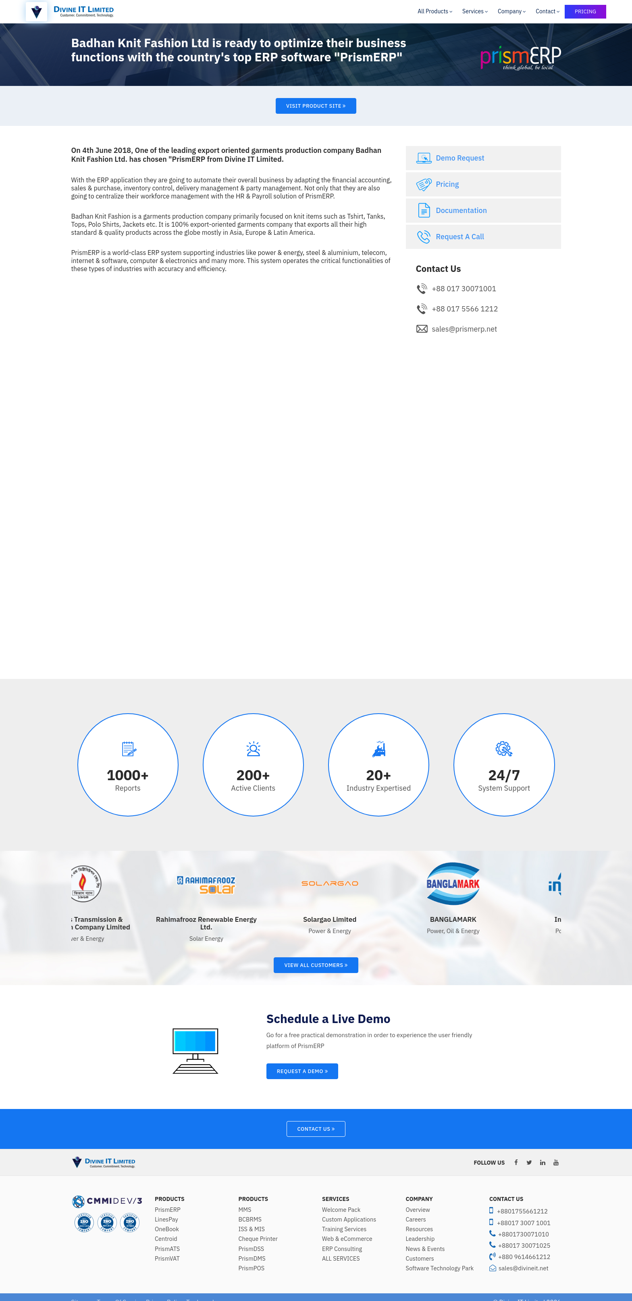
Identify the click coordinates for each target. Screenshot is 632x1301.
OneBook (167, 1229)
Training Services (344, 1229)
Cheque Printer (258, 1239)
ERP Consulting (342, 1249)
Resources (419, 1229)
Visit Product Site (316, 105)
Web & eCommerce (347, 1239)
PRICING (585, 11)
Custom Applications (349, 1219)
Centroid (166, 1239)
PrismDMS (252, 1258)
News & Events (425, 1249)
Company (510, 11)
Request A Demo (302, 1071)
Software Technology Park (440, 1268)
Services (473, 11)
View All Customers (315, 965)
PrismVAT (167, 1258)
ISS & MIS (252, 1229)
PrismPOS (252, 1268)
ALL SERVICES (341, 1258)
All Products (433, 11)
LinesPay (166, 1219)
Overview (418, 1210)
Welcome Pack (341, 1210)
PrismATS (167, 1249)
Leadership (420, 1239)
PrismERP (168, 1210)
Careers (416, 1219)
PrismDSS (251, 1249)
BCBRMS (250, 1219)
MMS (245, 1210)
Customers (420, 1258)
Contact (545, 11)
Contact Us (316, 1129)
